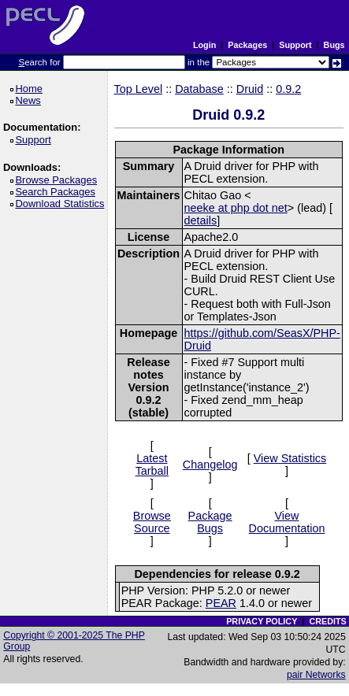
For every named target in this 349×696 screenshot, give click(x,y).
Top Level (138, 89)
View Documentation (287, 522)
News (30, 100)
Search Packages (57, 192)
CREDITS (327, 621)
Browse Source (152, 522)
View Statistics (290, 458)
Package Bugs (210, 522)
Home (31, 88)
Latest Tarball (152, 464)
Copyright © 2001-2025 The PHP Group (74, 641)
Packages (247, 45)
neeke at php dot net (236, 208)
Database (199, 89)
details (200, 220)
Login (204, 45)
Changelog (210, 464)
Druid (249, 89)
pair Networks (316, 674)
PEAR (221, 603)
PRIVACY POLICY (261, 621)
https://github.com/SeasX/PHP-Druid (262, 339)
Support (295, 45)
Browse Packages (59, 180)
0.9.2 (288, 89)
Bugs (334, 45)
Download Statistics (62, 203)
